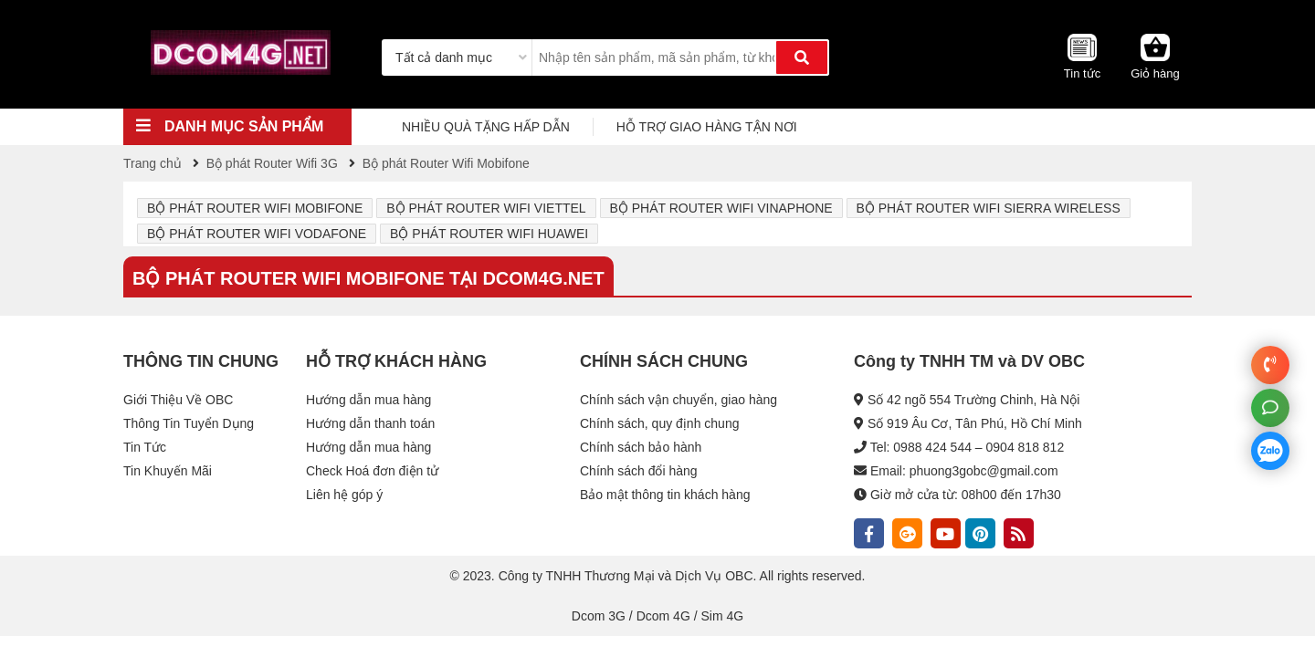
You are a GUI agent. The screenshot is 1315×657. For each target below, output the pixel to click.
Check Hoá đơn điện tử (372, 471)
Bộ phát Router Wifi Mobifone (255, 208)
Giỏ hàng (1155, 73)
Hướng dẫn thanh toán (370, 423)
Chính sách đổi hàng (639, 471)
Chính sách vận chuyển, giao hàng (678, 399)
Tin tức (1082, 73)
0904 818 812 (1025, 447)
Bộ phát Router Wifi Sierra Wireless (988, 208)
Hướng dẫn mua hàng (368, 399)
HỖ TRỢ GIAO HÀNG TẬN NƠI (706, 127)
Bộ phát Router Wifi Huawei (489, 233)
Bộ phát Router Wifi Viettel (485, 208)
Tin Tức (144, 447)
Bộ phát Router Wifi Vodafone (256, 233)
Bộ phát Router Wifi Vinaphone (721, 208)
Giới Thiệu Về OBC (178, 399)
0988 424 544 (932, 447)
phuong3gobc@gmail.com (984, 471)
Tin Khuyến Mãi (167, 471)
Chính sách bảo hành (640, 447)
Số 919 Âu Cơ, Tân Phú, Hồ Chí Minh (975, 423)
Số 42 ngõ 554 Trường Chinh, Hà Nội (973, 399)
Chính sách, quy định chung (659, 423)
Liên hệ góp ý (344, 494)
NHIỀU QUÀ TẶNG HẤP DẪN (486, 127)
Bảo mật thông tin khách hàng (665, 494)
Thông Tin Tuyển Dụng (188, 423)
